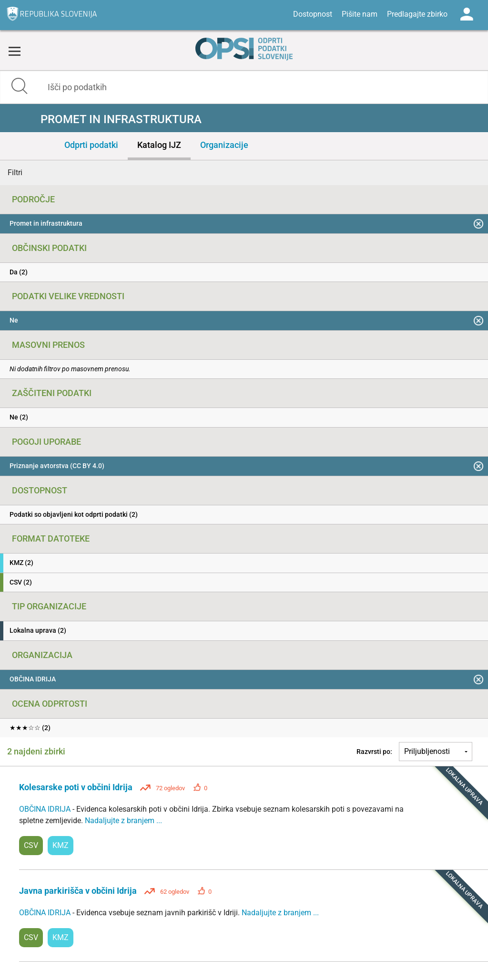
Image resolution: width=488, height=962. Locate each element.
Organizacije (224, 145)
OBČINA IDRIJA (45, 809)
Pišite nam (359, 14)
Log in (466, 14)
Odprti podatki (91, 145)
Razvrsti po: (374, 751)
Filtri (15, 172)
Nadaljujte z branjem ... (123, 820)
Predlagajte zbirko (417, 14)
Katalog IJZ (159, 145)
